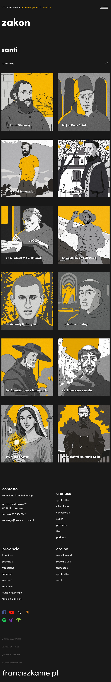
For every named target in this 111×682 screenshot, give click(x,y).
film (58, 531)
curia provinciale (12, 592)
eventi (59, 518)
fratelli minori (64, 555)
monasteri (8, 586)
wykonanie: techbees (12, 662)
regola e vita (63, 561)
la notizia (7, 555)
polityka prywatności (11, 638)
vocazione (8, 567)
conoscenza (63, 512)
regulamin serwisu (10, 646)
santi (59, 580)
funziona (7, 574)
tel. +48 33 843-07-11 (14, 514)
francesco (62, 567)
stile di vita (62, 506)
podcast (61, 537)
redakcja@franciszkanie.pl (18, 520)
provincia (61, 525)
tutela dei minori (12, 598)
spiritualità (62, 500)
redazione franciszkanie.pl (17, 495)
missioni (7, 580)
